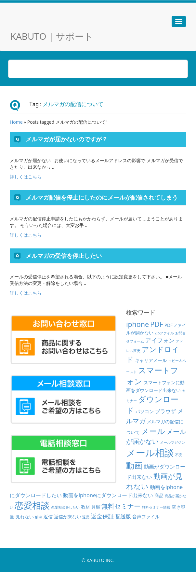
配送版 (123, 516)
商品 (158, 495)
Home (16, 122)
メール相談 (150, 452)
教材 (85, 507)
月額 (95, 507)
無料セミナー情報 (156, 507)
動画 (134, 465)
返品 (85, 517)
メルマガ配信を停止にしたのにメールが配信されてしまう (102, 197)
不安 (178, 455)
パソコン (145, 411)
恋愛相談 (32, 505)
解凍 (38, 517)
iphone (137, 324)
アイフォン (160, 340)
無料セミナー (120, 506)
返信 (48, 516)
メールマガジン (172, 442)
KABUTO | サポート (51, 36)
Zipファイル (164, 333)
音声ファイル (146, 516)
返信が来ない (67, 516)
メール (153, 431)
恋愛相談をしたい (65, 507)
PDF (156, 324)
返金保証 (102, 516)
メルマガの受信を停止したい (64, 255)
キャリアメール (151, 360)
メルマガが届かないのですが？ (67, 139)
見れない (25, 516)
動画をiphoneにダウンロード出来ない (108, 495)
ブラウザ (165, 411)
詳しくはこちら (26, 177)
